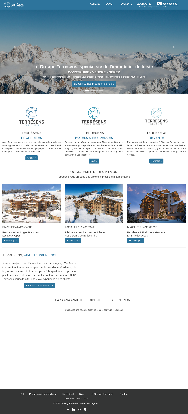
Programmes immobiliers (42, 394)
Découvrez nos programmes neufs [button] (94, 83)
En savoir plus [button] (10, 241)
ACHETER (95, 3)
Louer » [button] (94, 161)
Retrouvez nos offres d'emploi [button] (39, 285)
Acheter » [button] (31, 158)
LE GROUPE (144, 3)
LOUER (110, 3)
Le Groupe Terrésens (102, 394)
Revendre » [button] (156, 161)
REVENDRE (125, 3)
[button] (14, 47)
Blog (81, 394)
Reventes (67, 394)
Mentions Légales (89, 403)
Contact (124, 394)
